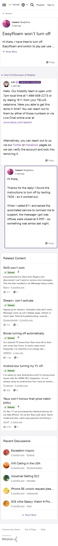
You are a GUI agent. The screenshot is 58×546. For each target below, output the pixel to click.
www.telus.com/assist (17, 122)
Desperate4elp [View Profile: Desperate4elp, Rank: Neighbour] (10, 320)
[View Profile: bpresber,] (6, 478)
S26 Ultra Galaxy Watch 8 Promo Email (32, 502)
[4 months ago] (20, 385)
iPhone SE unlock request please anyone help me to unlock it (32, 489)
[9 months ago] (17, 287)
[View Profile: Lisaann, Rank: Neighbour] (6, 24)
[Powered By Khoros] (29, 538)
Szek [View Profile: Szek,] (29, 506)
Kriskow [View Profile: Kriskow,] (30, 455)
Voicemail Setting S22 (25, 476)
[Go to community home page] (14, 5)
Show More (9, 51)
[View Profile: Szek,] (6, 503)
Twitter (17, 145)
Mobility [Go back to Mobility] (7, 13)
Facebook (32, 145)
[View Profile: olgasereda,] (6, 491)
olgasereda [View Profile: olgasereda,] (32, 493)
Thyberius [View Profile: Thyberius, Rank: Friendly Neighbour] (8, 385)
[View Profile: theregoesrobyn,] (6, 465)
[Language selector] (24, 5)
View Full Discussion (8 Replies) (18, 75)
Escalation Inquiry (22, 450)
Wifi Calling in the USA (25, 463)
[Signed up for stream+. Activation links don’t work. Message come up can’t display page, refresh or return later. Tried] (29, 313)
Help (43, 529)
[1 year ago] (17, 352)
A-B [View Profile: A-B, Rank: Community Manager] (13, 82)
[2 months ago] (17, 455)
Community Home (11, 529)
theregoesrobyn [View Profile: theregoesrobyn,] (34, 467)
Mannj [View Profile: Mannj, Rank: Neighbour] (6, 287)
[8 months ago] (25, 320)
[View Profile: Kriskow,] (6, 452)
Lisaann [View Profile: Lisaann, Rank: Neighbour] (15, 22)
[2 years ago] (16, 422)
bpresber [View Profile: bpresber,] (31, 480)
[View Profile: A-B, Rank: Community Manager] (6, 84)
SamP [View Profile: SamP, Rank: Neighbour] (6, 422)
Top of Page (30, 529)
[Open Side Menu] (4, 4)
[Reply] (50, 62)
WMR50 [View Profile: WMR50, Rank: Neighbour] (7, 352)
